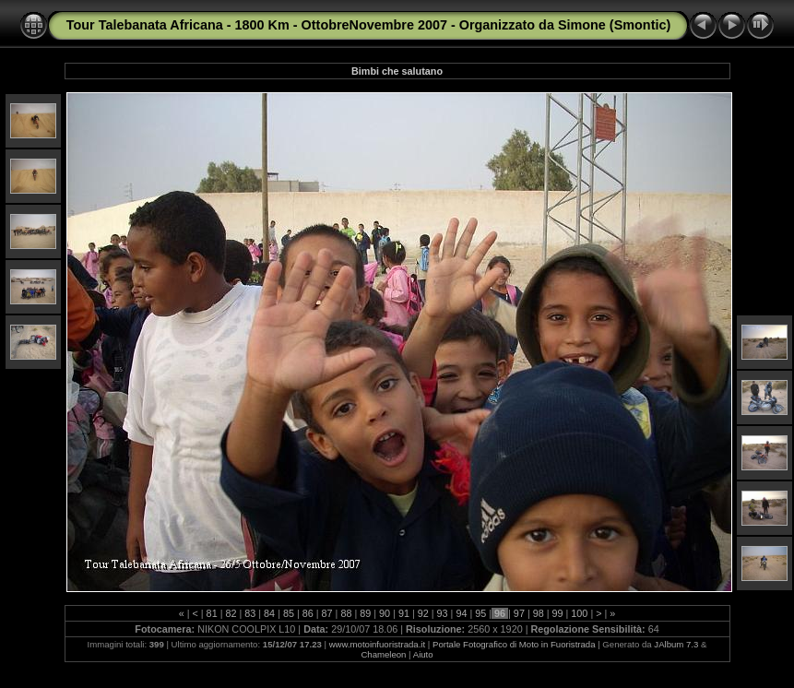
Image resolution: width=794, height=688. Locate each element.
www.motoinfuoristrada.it (377, 644)
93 (442, 613)
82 (230, 613)
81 (212, 613)
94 (461, 613)
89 (365, 613)
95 (480, 613)
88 (346, 613)
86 (308, 613)
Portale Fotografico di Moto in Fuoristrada (514, 644)
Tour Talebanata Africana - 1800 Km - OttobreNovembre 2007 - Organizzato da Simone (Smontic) (368, 25)
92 (423, 613)
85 (288, 613)
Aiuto (423, 654)
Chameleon (383, 654)
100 (579, 613)
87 (327, 613)
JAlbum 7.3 (676, 644)
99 (558, 613)
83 (250, 613)
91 (404, 613)
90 (384, 613)
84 (269, 613)
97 (519, 613)
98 (538, 613)
